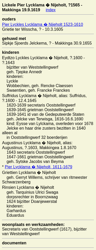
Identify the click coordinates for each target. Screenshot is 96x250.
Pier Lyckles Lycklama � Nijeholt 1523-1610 (42, 24)
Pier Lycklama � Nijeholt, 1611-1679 (38, 167)
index (51, 10)
